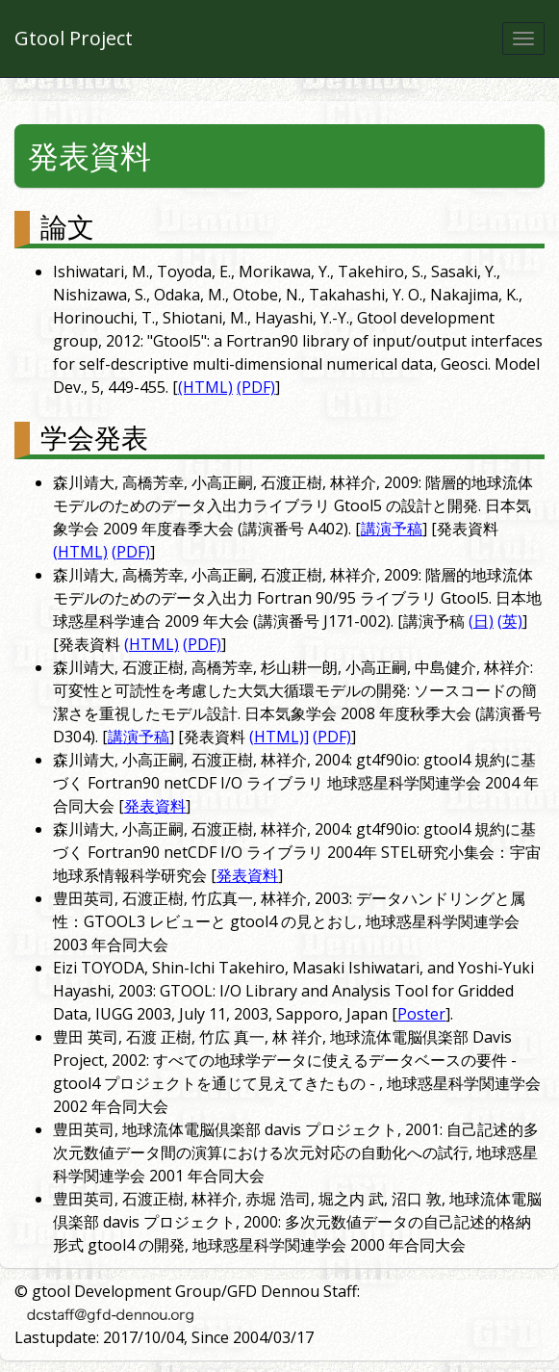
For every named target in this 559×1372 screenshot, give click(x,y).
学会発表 (94, 437)
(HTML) (205, 387)
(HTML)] (279, 736)
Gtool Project (73, 38)
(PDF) (256, 387)
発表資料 (89, 155)
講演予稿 (391, 528)
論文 (67, 226)
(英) (509, 621)
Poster (421, 1013)
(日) (481, 621)
